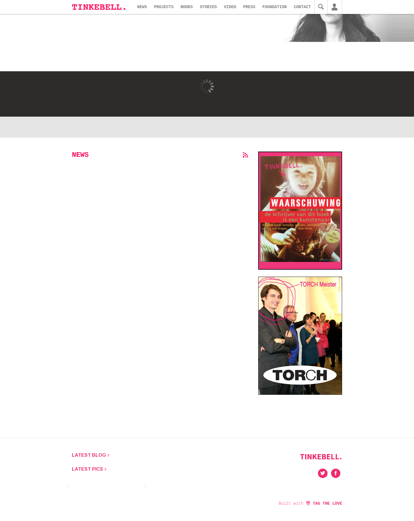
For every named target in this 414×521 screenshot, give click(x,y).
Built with (310, 503)
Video (230, 7)
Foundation (274, 7)
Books (187, 7)
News (142, 7)
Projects (164, 7)
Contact (302, 7)
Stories (208, 7)
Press (249, 7)
